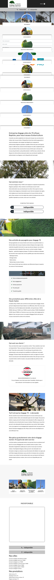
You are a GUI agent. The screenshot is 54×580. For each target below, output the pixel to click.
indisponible (21, 9)
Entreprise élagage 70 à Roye (15, 568)
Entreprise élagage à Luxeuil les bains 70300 (18, 563)
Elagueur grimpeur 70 (14, 579)
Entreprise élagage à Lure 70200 (16, 562)
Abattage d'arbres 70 (13, 575)
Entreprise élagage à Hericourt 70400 (17, 560)
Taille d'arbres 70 (12, 574)
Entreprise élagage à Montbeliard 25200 (18, 558)
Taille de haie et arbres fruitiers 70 (16, 577)
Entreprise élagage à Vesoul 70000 (16, 565)
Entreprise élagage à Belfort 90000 (16, 566)
